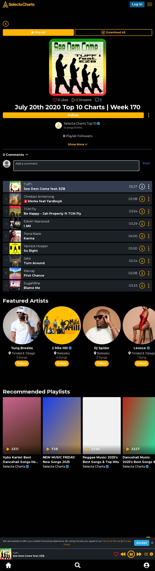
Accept (141, 543)
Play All (38, 32)
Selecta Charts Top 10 (80, 123)
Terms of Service (112, 541)
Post (146, 163)
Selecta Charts (16, 467)
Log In (137, 4)
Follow (73, 115)
